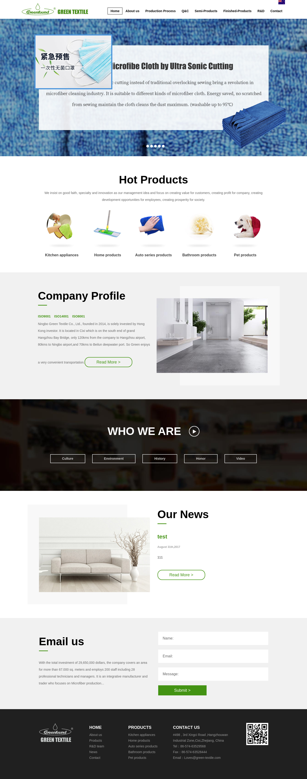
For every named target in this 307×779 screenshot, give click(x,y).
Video (240, 458)
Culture (67, 458)
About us (132, 11)
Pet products (245, 233)
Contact (276, 11)
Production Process (160, 11)
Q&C (185, 11)
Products (95, 740)
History (159, 458)
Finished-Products (237, 11)
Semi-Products (206, 11)
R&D (260, 11)
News (93, 752)
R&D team (96, 746)
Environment (114, 458)
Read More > (109, 362)
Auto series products (153, 233)
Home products (108, 233)
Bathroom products (199, 233)
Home (115, 11)
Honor (200, 458)
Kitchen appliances (62, 233)
